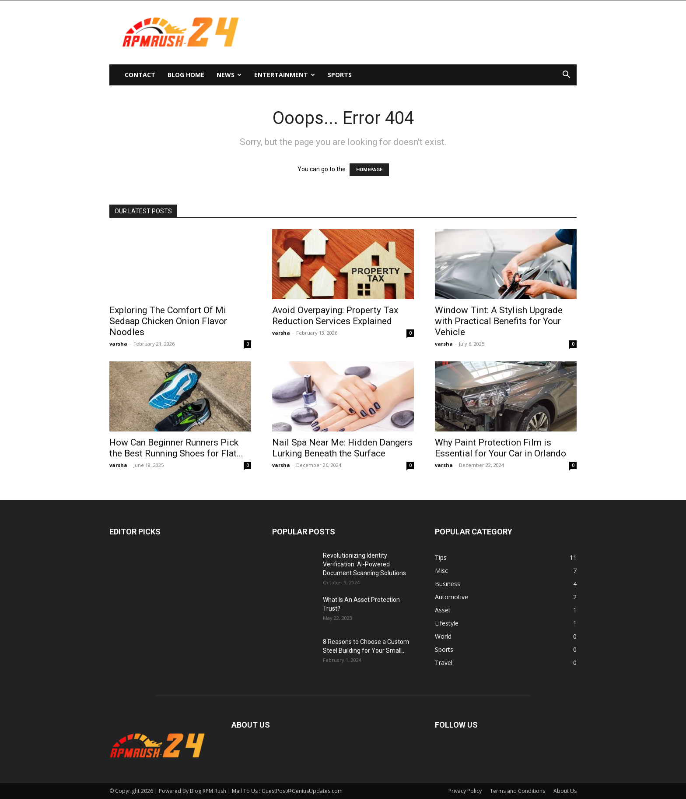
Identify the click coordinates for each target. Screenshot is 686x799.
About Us (565, 791)
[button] (566, 75)
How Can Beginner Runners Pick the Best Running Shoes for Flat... (176, 448)
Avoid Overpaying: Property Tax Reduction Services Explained (335, 315)
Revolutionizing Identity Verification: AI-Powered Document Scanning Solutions (364, 564)
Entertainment (284, 75)
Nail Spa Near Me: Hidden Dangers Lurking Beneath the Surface (342, 448)
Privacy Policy (465, 791)
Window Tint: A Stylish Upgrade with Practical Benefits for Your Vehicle (499, 321)
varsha (118, 343)
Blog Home (186, 75)
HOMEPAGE (369, 170)
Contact (140, 75)
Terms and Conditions (517, 791)
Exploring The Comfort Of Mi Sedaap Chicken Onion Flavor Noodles (168, 321)
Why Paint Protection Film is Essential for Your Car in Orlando (500, 448)
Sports (340, 75)
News (229, 75)
